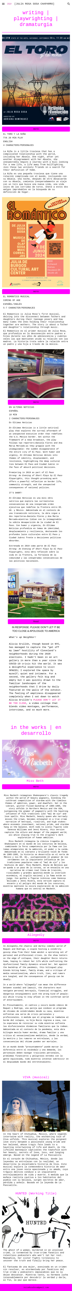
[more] (36, 129)
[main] (36, 19)
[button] (3, 4)
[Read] (36, 621)
